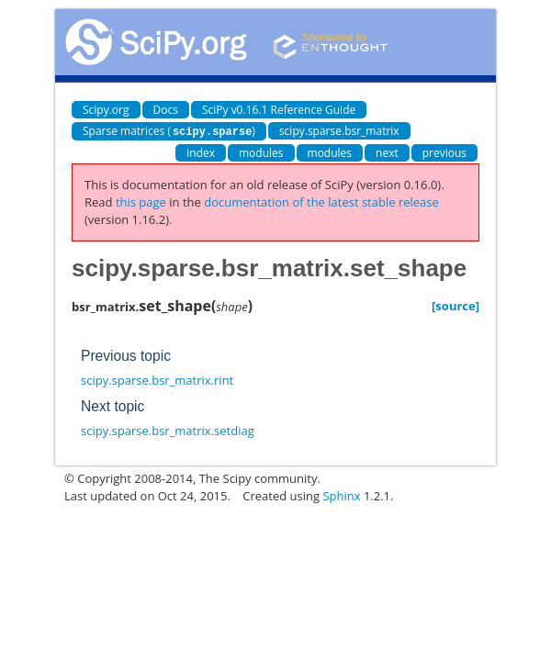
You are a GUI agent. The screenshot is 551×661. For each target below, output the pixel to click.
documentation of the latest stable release (321, 201)
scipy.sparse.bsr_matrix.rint (157, 379)
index (200, 152)
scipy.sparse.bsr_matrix (339, 131)
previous (444, 152)
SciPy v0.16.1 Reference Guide (278, 110)
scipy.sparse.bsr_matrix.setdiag (167, 429)
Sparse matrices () (169, 131)
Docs (165, 110)
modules (261, 152)
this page (141, 201)
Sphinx (341, 495)
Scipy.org (106, 110)
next (387, 152)
